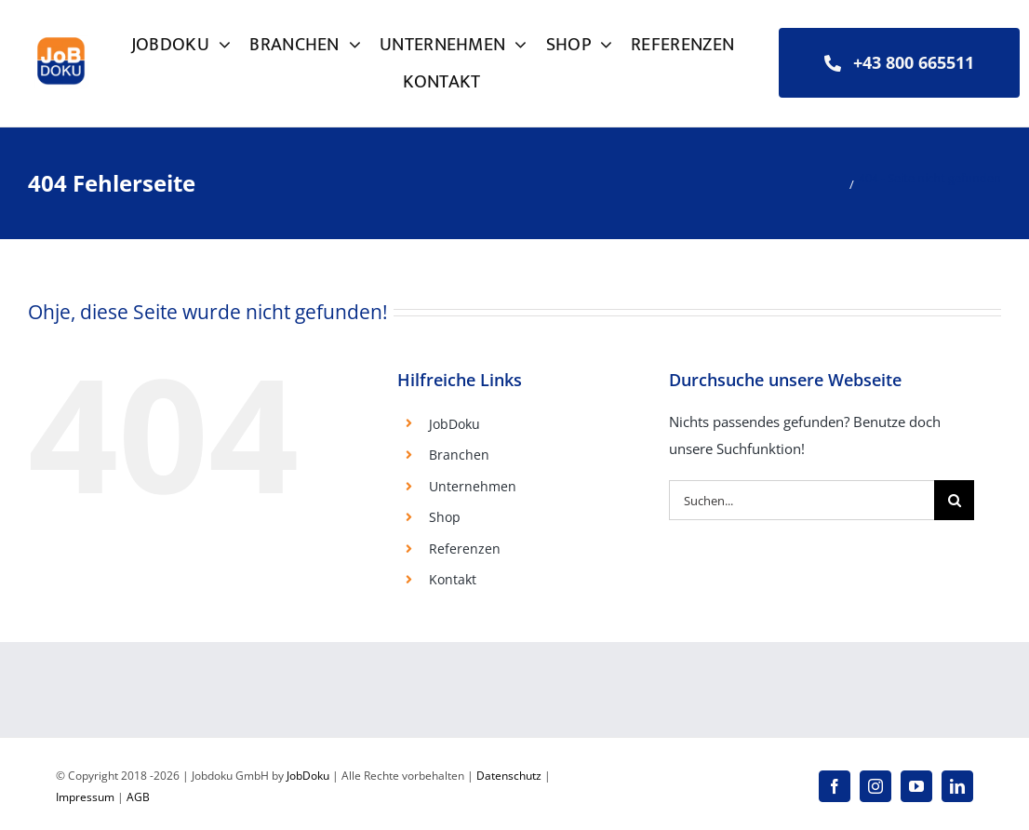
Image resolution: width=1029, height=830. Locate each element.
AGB (138, 797)
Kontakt (452, 579)
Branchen (459, 454)
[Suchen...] (802, 500)
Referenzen (465, 548)
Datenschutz (508, 775)
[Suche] (954, 500)
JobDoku (454, 424)
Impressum (85, 797)
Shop (445, 517)
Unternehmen (472, 486)
